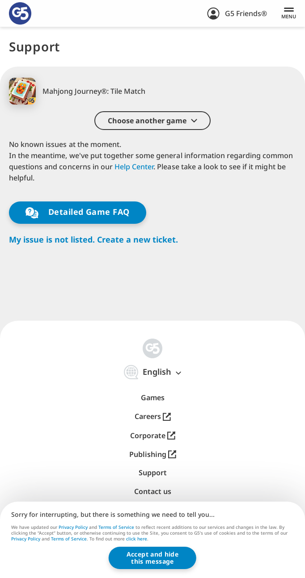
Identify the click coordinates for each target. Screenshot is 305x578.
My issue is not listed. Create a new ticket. (93, 239)
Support (153, 472)
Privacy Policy (73, 527)
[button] (152, 120)
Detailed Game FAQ (77, 212)
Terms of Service (116, 527)
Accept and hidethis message (152, 557)
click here (136, 539)
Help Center (133, 167)
